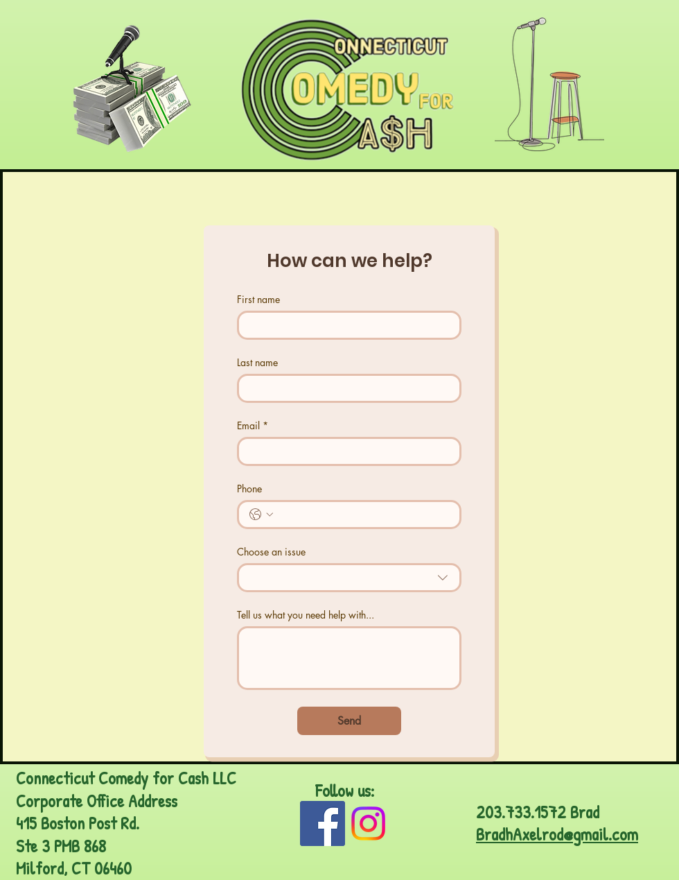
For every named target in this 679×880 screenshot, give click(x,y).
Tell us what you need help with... (305, 615)
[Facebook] (322, 823)
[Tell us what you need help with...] (349, 658)
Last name (257, 362)
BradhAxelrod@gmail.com (557, 834)
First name (258, 299)
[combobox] (349, 577)
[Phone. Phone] (363, 514)
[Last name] (345, 388)
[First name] (345, 325)
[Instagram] (368, 823)
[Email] (345, 451)
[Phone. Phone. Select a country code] (261, 514)
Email (252, 425)
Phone (249, 488)
